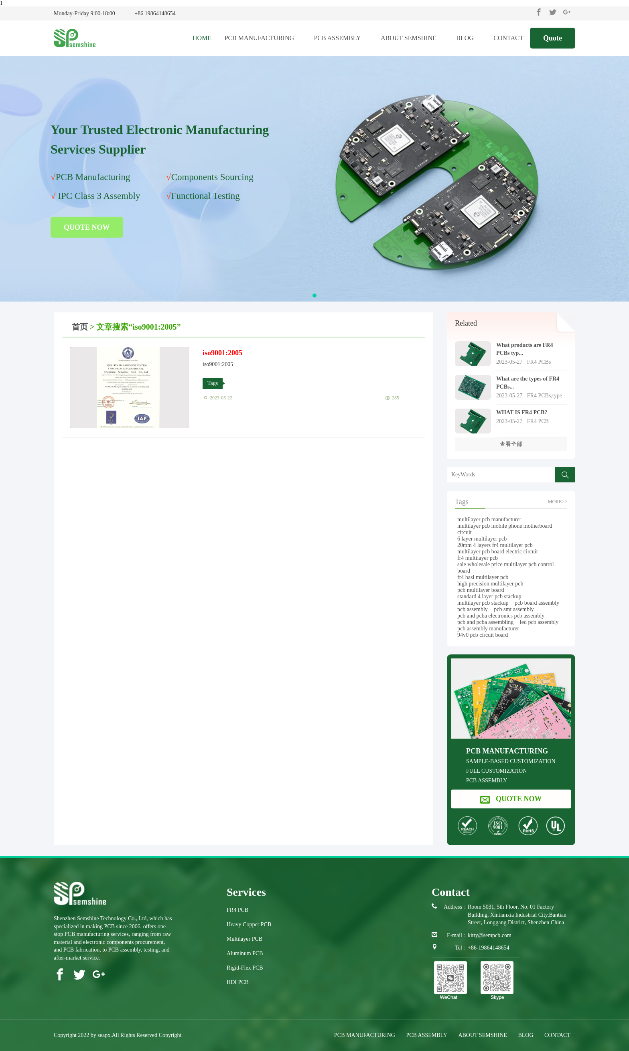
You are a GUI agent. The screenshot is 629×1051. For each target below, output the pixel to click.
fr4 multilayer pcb (477, 558)
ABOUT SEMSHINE (412, 37)
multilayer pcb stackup (483, 603)
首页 (80, 326)
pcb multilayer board (480, 590)
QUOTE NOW (87, 227)
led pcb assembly (539, 622)
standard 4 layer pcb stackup (489, 596)
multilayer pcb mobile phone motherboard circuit (504, 529)
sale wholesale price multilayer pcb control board (505, 567)
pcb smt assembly (514, 609)
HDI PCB (238, 982)
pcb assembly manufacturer (488, 629)
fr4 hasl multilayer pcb (482, 577)
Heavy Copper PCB (249, 924)
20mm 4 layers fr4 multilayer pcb (495, 545)
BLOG (468, 37)
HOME (202, 37)
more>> (557, 501)
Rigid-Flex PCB (245, 968)
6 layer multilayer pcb (482, 539)
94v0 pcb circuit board (482, 635)
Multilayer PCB (244, 939)
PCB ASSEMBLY (340, 37)
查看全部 (511, 444)
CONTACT (508, 37)
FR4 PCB (237, 910)
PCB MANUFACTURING (262, 37)
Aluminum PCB (245, 953)
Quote (552, 38)
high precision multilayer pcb (490, 584)
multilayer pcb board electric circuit (497, 552)
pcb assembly (472, 609)
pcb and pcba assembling (485, 622)
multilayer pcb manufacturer (489, 519)
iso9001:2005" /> (129, 387)
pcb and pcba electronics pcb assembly (500, 616)
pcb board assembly (537, 603)
